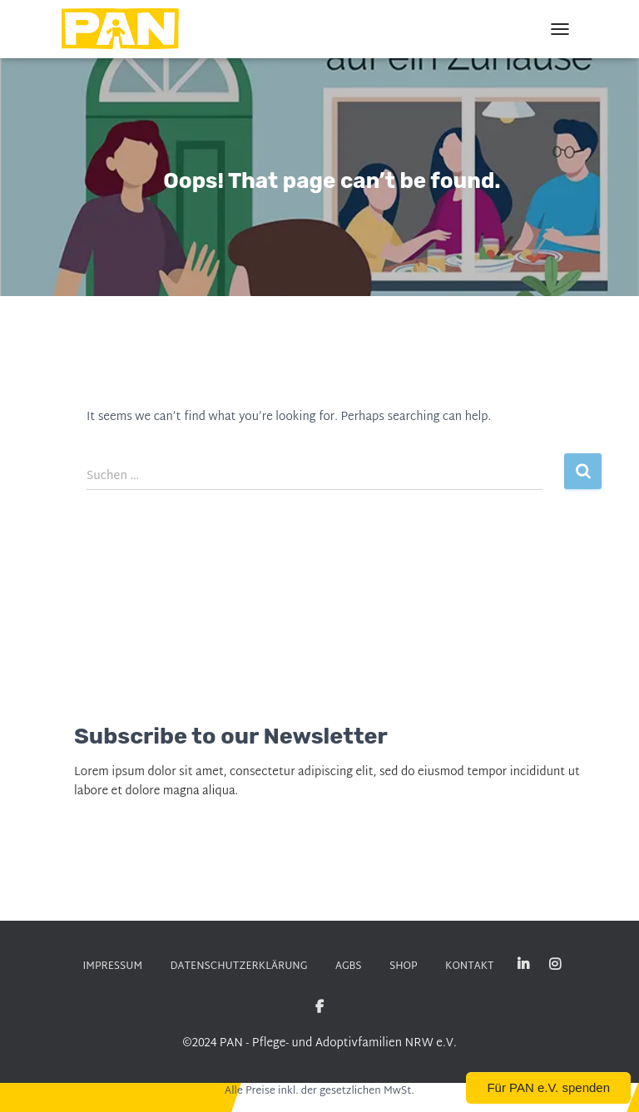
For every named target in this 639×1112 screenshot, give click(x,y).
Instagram (552, 965)
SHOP (402, 966)
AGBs (347, 966)
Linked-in (522, 965)
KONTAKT (467, 966)
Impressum (114, 966)
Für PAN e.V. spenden (548, 1087)
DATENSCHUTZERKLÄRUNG (239, 966)
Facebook (319, 1006)
